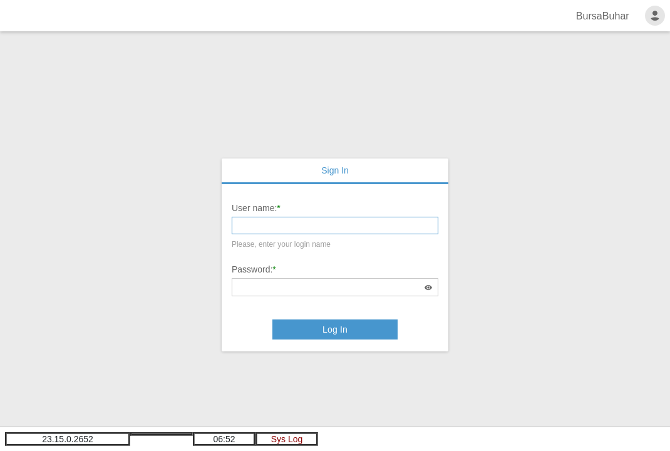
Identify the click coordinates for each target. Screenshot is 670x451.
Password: (252, 269)
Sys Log (287, 439)
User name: (254, 208)
